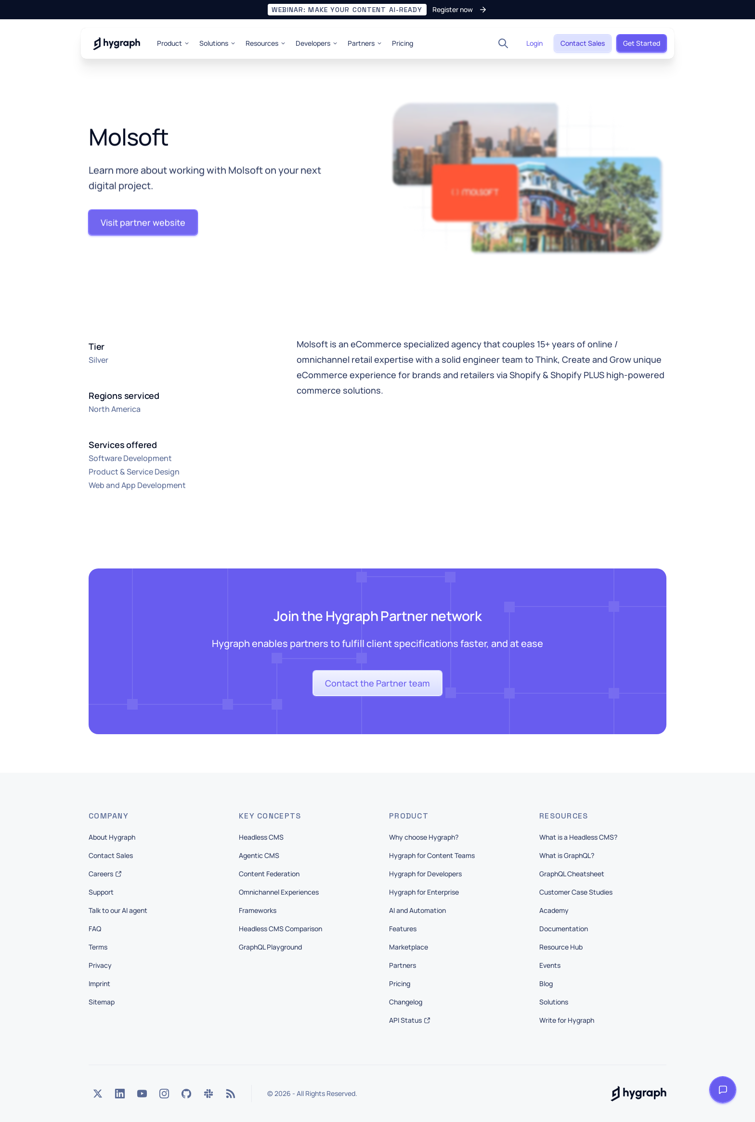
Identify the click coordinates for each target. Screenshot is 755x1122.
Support (101, 892)
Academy (554, 910)
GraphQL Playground (270, 946)
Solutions (217, 43)
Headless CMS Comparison (280, 928)
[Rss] (230, 1093)
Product (173, 43)
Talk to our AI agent (118, 910)
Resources (266, 43)
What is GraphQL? (566, 855)
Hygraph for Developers (425, 873)
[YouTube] (142, 1093)
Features (403, 928)
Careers (105, 873)
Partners (365, 43)
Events (549, 965)
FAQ (95, 928)
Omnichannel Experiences (279, 892)
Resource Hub (561, 946)
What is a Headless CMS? (578, 837)
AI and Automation (417, 910)
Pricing (402, 43)
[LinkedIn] (120, 1093)
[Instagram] (164, 1093)
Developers (317, 43)
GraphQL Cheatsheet (571, 873)
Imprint (99, 983)
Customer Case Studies (575, 892)
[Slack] (208, 1093)
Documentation (563, 928)
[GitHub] (186, 1093)
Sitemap (102, 1001)
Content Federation (269, 873)
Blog (546, 983)
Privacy (100, 965)
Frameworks (257, 910)
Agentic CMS (259, 855)
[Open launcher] (723, 1090)
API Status (409, 1020)
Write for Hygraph (566, 1020)
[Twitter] (98, 1093)
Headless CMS (261, 837)
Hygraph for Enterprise (424, 892)
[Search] (503, 43)
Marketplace (408, 946)
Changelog (405, 1001)
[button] (377, 9)
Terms (98, 946)
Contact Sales (111, 855)
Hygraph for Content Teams (432, 855)
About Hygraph (112, 837)
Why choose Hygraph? (423, 837)
